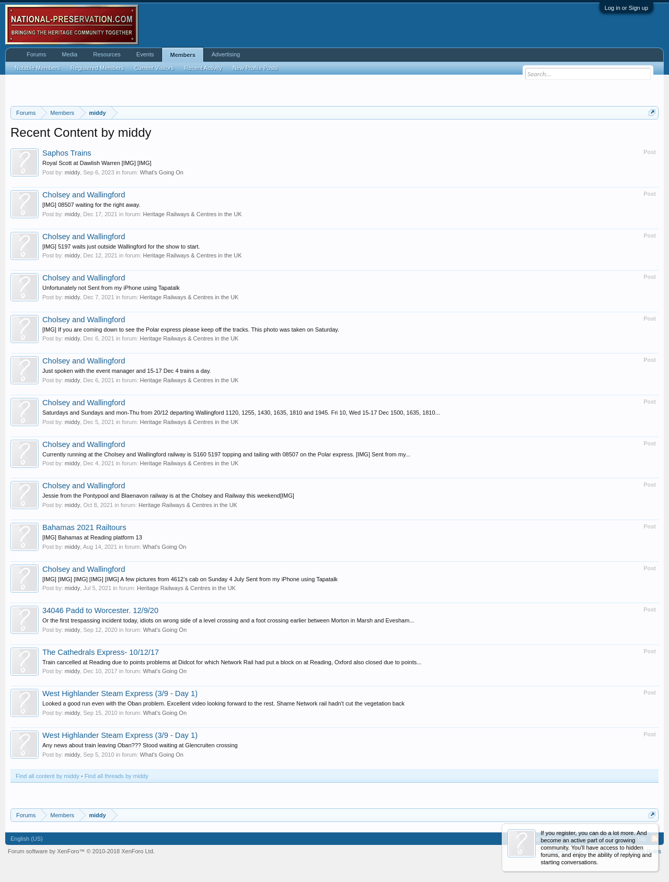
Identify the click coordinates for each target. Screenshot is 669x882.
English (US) (26, 839)
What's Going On (161, 172)
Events (145, 54)
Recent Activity (203, 68)
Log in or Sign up (626, 8)
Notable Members (37, 68)
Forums (36, 54)
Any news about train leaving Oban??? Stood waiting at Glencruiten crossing (140, 745)
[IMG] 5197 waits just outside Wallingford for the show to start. (121, 246)
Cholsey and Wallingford (83, 195)
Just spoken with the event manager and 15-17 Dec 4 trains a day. (126, 371)
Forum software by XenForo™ (81, 851)
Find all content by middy (47, 776)
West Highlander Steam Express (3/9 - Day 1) (120, 693)
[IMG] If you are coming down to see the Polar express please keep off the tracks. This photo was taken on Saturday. (190, 329)
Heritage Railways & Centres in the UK (192, 214)
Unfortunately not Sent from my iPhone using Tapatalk (111, 288)
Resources (107, 54)
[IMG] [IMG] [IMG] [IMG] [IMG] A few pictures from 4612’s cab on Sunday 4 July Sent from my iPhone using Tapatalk (190, 579)
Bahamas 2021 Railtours (84, 527)
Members (182, 55)
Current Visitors (154, 68)
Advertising (226, 54)
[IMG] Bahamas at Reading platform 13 (92, 537)
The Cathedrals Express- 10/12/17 (100, 652)
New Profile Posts (255, 68)
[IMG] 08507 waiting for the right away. (91, 205)
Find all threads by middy (116, 776)
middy (72, 172)
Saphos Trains (66, 153)
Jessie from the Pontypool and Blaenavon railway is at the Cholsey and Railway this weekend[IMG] (168, 495)
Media (69, 54)
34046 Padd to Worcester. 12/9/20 (100, 610)
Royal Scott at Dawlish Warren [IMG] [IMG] (97, 163)
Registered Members (97, 68)
